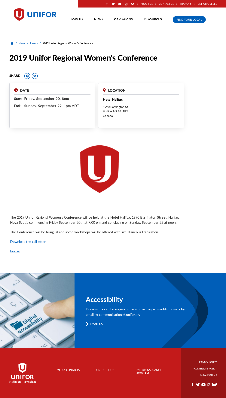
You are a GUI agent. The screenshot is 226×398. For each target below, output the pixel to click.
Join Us (77, 19)
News (98, 19)
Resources (153, 19)
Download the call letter (28, 241)
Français (186, 4)
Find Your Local (189, 19)
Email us (97, 323)
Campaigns (123, 19)
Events (34, 43)
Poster (15, 251)
